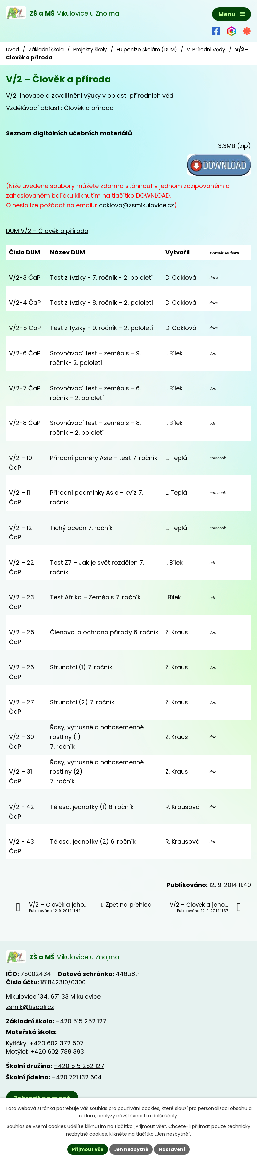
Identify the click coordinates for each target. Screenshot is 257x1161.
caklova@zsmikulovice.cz (136, 205)
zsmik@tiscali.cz (30, 1007)
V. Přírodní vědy (206, 49)
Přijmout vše (87, 1149)
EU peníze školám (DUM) (147, 49)
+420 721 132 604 (77, 1077)
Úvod (12, 49)
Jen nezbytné (131, 1149)
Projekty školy (90, 49)
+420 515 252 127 (81, 1021)
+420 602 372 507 (56, 1043)
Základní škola (46, 49)
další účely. (165, 1115)
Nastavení (172, 1149)
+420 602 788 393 (57, 1052)
